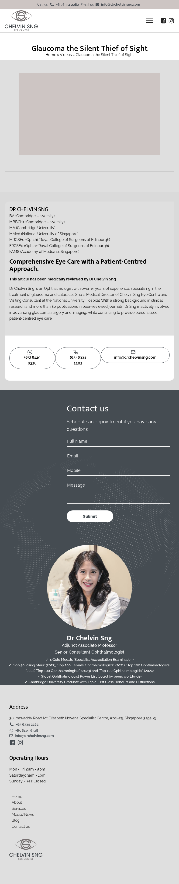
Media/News (23, 814)
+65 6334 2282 (67, 5)
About (17, 802)
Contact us (21, 826)
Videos (66, 55)
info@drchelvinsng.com (120, 5)
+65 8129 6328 (26, 730)
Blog (16, 820)
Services (19, 808)
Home (50, 55)
